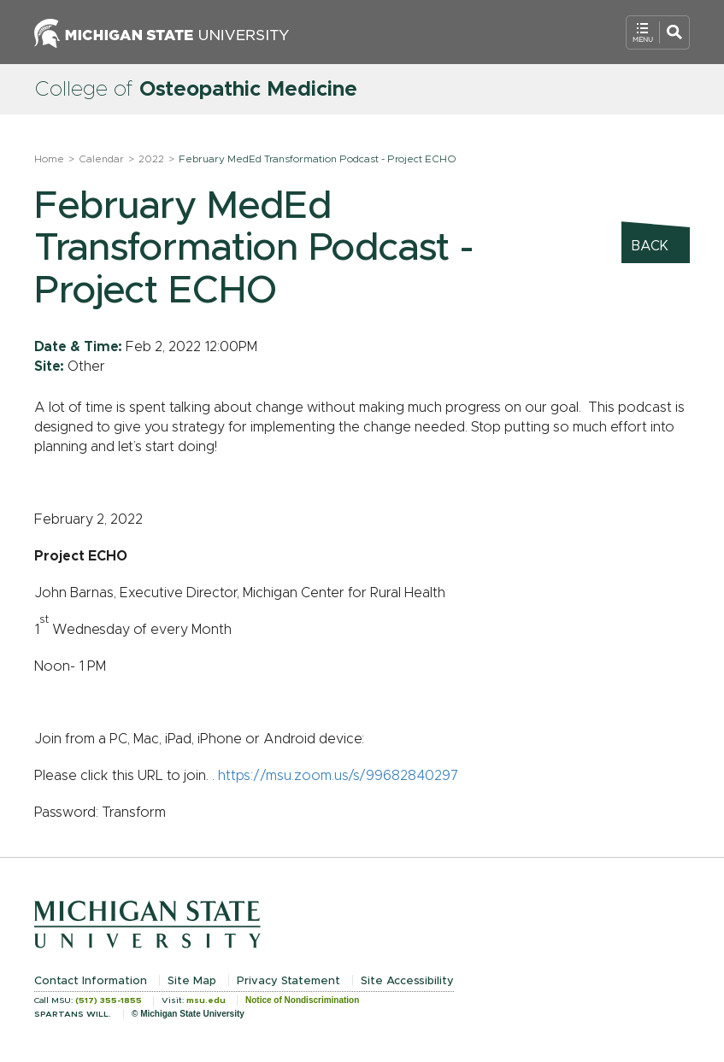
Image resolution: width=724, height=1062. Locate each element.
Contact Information (90, 981)
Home (49, 159)
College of (195, 89)
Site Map (192, 981)
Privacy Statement (288, 981)
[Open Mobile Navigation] (658, 32)
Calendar (101, 159)
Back (650, 246)
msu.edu (206, 1000)
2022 (151, 159)
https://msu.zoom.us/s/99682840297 (338, 776)
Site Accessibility (407, 981)
